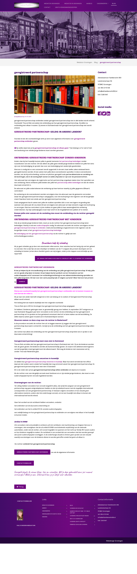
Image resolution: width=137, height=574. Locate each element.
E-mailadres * (21, 481)
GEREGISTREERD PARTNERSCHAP (31, 131)
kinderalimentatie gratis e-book (51, 544)
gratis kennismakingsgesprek (66, 7)
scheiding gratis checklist (77, 552)
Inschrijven (29, 501)
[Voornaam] (30, 490)
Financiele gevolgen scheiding (78, 555)
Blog (114, 3)
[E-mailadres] (30, 484)
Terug (20, 517)
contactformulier (24, 463)
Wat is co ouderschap (76, 549)
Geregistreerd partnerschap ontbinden (32, 452)
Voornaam (20, 487)
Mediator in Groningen (73, 3)
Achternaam (21, 494)
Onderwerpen (102, 3)
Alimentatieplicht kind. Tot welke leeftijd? (80, 542)
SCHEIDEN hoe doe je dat (77, 538)
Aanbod (89, 3)
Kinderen (44, 547)
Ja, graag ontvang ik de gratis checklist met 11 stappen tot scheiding (64, 258)
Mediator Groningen (52, 3)
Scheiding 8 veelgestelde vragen (79, 546)
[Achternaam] (30, 496)
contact (47, 7)
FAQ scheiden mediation (26, 556)
